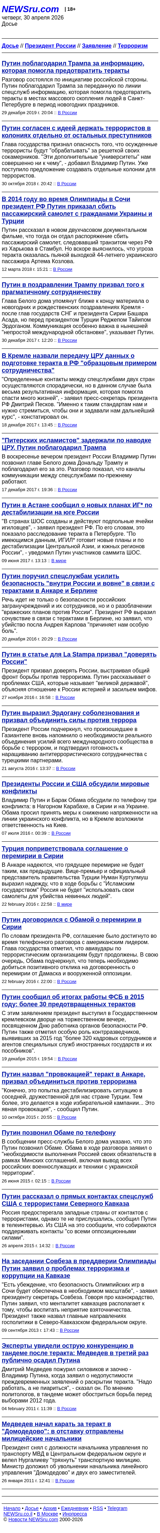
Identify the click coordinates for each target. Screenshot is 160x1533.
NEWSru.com (30, 9)
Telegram (117, 1508)
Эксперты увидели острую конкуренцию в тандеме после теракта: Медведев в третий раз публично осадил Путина (75, 1353)
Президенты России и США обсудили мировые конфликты (75, 787)
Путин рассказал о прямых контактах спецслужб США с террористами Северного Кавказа (77, 1200)
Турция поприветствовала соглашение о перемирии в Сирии (65, 852)
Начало (12, 1508)
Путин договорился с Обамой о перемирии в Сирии (72, 923)
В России (67, 112)
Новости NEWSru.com (33, 1519)
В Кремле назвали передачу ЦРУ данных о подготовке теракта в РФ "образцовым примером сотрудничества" (79, 363)
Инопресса (75, 1514)
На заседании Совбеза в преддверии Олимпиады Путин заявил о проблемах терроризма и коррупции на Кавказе (79, 1268)
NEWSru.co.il (17, 1514)
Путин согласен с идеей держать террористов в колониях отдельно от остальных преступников (77, 132)
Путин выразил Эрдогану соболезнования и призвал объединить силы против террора (70, 716)
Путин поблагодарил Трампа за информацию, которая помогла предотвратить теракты (73, 67)
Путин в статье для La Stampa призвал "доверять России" (79, 658)
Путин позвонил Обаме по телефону (58, 1132)
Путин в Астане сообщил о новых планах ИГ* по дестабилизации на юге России (77, 509)
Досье (32, 1508)
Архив (50, 1508)
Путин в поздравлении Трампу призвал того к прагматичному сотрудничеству (73, 288)
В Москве (47, 1514)
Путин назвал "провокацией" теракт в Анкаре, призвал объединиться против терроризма (73, 1078)
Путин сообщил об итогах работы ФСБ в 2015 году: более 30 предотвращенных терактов (73, 1000)
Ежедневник (75, 1508)
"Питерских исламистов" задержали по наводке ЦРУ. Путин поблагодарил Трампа (76, 444)
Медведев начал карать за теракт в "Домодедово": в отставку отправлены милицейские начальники (62, 1431)
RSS (98, 1508)
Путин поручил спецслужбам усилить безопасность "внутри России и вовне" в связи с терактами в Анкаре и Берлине (78, 583)
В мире (58, 560)
